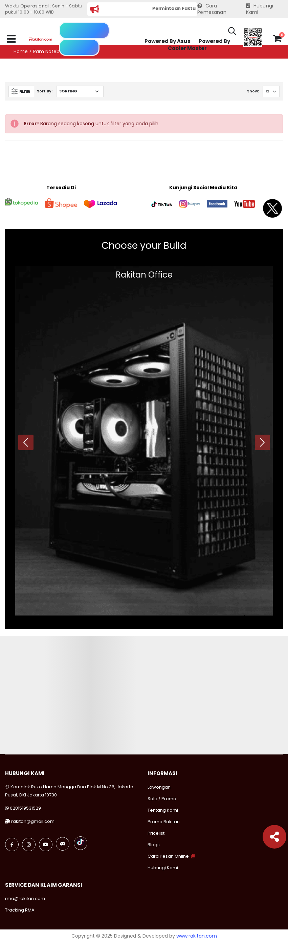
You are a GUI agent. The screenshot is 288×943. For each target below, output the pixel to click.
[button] (232, 32)
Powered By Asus (168, 41)
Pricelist (156, 833)
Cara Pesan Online (168, 856)
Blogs (154, 844)
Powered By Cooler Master (199, 45)
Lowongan (159, 787)
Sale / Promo (162, 798)
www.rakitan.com (196, 936)
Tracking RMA (20, 910)
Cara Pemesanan (211, 9)
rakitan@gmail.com (32, 821)
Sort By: (44, 91)
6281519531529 (25, 808)
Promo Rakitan (164, 821)
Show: (253, 91)
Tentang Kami (163, 810)
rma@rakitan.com (25, 898)
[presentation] (26, 442)
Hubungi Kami (259, 9)
